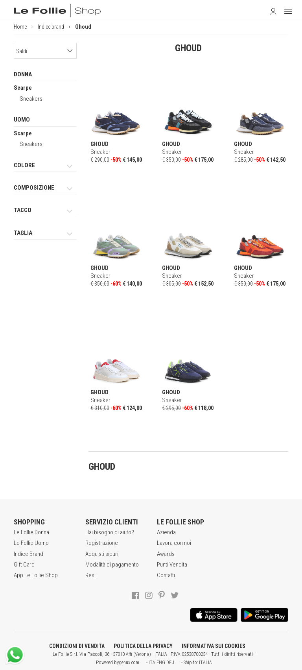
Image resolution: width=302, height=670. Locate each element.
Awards (166, 553)
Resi (90, 575)
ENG (161, 662)
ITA (152, 662)
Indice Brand (28, 553)
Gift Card (24, 564)
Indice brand (51, 27)
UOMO (22, 119)
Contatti (166, 575)
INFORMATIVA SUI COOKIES (213, 646)
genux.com (129, 662)
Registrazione (101, 542)
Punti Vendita (172, 564)
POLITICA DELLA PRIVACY (143, 646)
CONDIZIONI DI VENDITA (77, 646)
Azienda (166, 532)
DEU (170, 662)
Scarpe (23, 87)
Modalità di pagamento (112, 564)
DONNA (23, 74)
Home (20, 27)
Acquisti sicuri (101, 553)
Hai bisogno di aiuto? (109, 532)
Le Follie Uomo (31, 542)
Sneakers (31, 98)
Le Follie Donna (31, 532)
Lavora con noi (174, 542)
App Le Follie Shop (36, 575)
